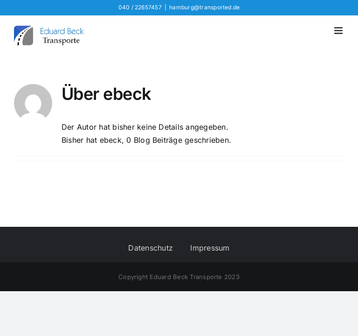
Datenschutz (150, 247)
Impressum (209, 247)
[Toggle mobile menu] (339, 30)
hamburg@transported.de (204, 7)
